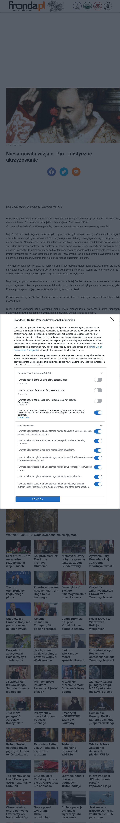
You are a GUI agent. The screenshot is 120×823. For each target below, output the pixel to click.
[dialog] (60, 411)
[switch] (98, 380)
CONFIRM (38, 499)
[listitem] (60, 373)
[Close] (113, 320)
